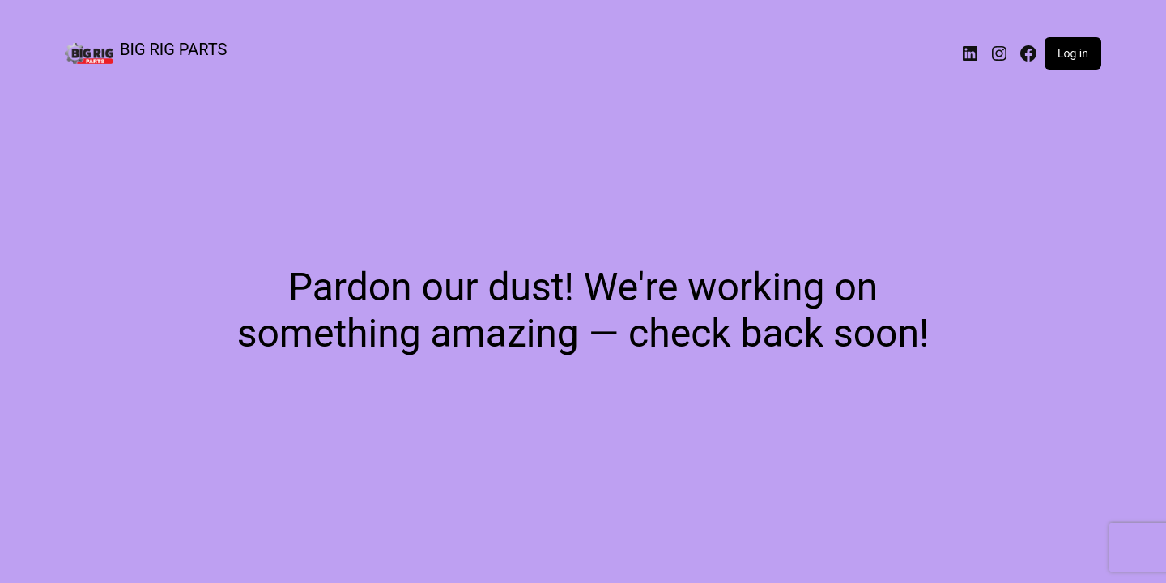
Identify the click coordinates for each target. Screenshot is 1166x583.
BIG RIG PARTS (173, 49)
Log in (1072, 53)
